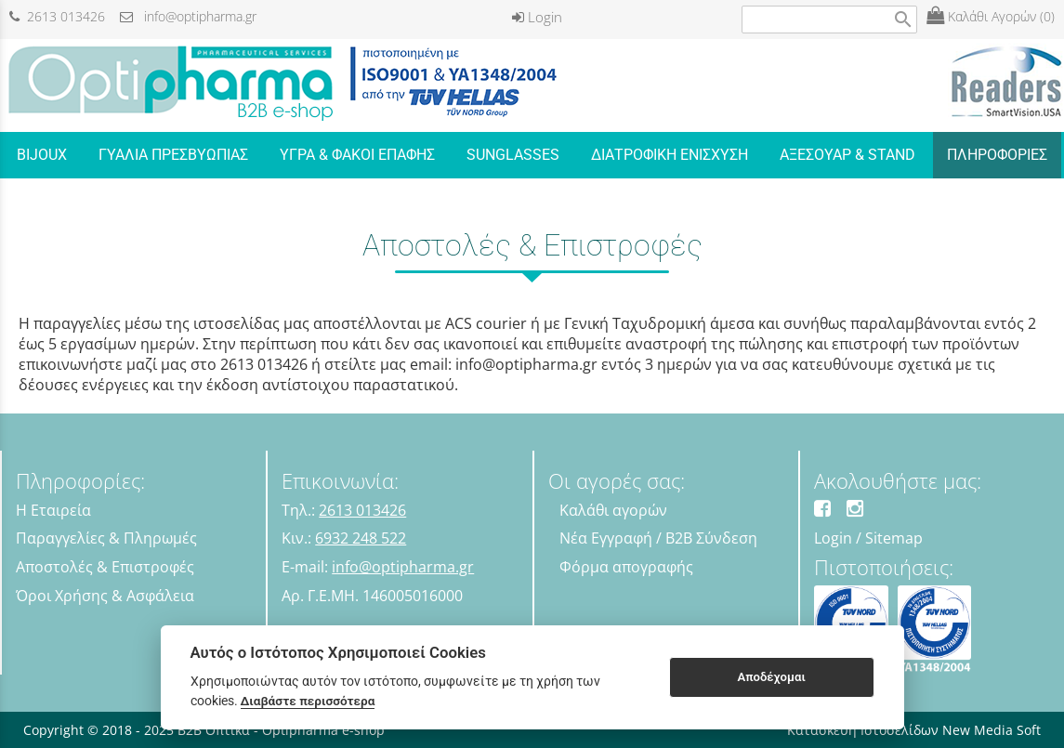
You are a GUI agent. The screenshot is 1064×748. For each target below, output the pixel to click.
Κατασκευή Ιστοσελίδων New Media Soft (914, 730)
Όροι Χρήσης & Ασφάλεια (105, 595)
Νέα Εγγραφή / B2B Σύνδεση (658, 538)
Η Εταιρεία (53, 510)
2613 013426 (57, 16)
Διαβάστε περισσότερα (308, 700)
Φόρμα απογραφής (626, 567)
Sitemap (894, 538)
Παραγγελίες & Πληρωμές (106, 538)
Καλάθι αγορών (613, 510)
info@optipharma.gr (188, 16)
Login (537, 16)
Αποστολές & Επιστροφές (105, 567)
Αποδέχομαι (771, 677)
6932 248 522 (360, 538)
